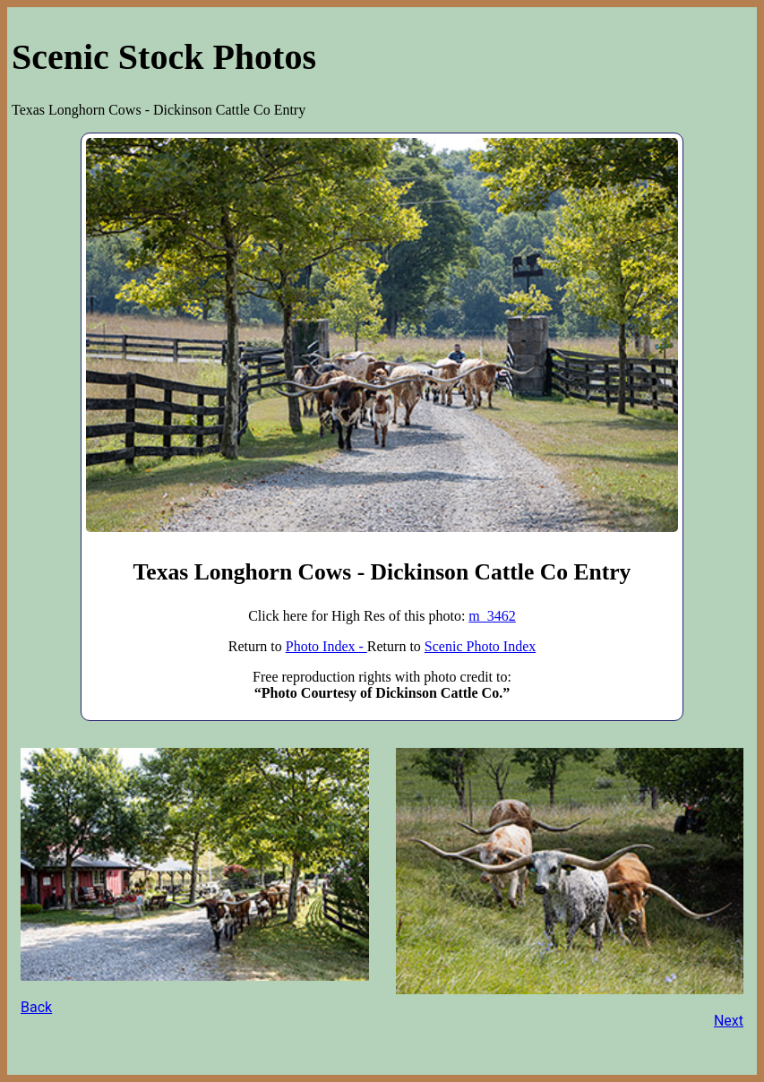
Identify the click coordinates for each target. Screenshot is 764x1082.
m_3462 (491, 615)
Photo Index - (326, 646)
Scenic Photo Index (480, 646)
